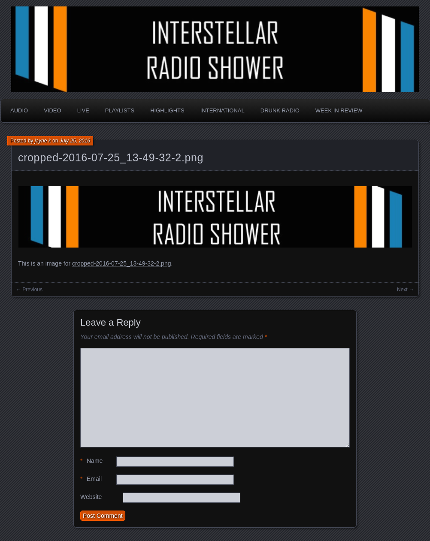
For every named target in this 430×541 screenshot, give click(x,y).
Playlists (119, 110)
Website (91, 496)
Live (83, 110)
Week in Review (339, 110)
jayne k (43, 141)
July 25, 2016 (75, 141)
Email (91, 479)
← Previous (29, 290)
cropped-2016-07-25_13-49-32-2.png (110, 157)
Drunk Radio (280, 110)
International (222, 110)
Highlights (167, 110)
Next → (405, 290)
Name (91, 460)
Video (52, 110)
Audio (19, 110)
